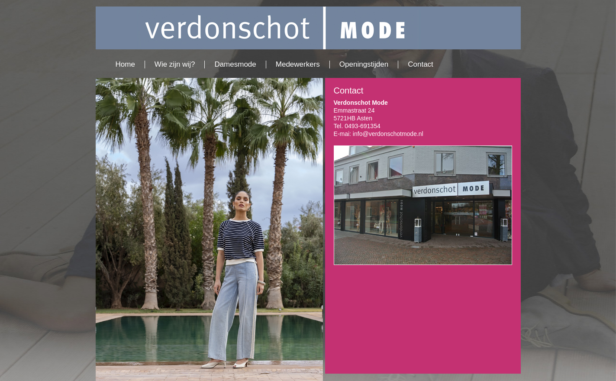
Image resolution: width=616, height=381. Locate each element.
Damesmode (235, 64)
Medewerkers (298, 64)
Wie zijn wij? (175, 64)
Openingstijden (363, 64)
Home (125, 64)
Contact (420, 64)
